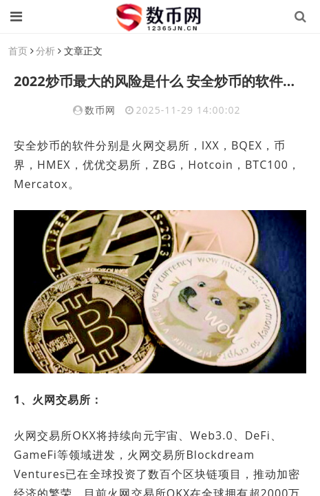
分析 (45, 50)
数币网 (100, 109)
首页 (18, 50)
